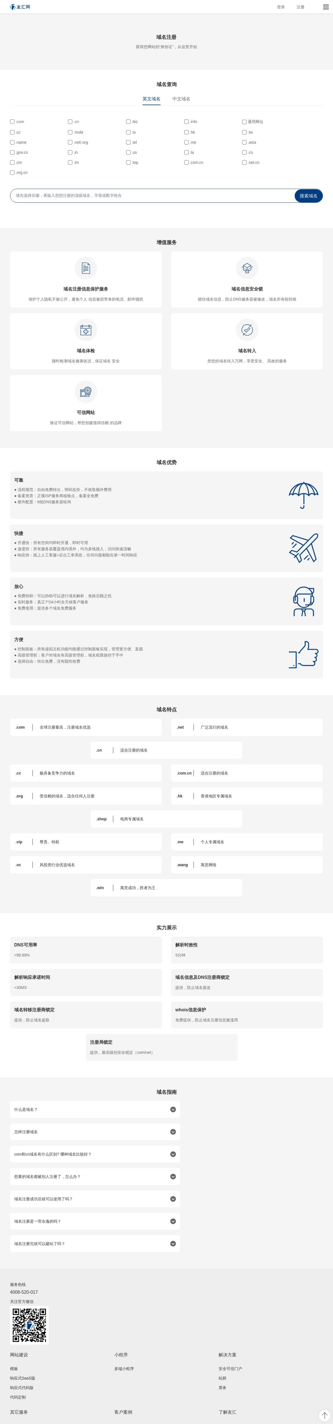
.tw (122, 142)
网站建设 (19, 1287)
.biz (123, 121)
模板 (14, 1301)
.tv (18, 142)
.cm (71, 162)
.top (175, 162)
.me (19, 152)
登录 (281, 7)
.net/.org (231, 142)
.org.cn (22, 172)
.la (279, 152)
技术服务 (18, 1387)
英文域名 (151, 98)
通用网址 (232, 121)
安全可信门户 (230, 1301)
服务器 (16, 1368)
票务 (222, 1320)
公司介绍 (226, 1358)
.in (174, 152)
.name (177, 142)
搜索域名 (309, 195)
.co (18, 162)
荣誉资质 (226, 1368)
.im (122, 162)
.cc (279, 121)
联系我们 (226, 1377)
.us (227, 152)
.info (175, 121)
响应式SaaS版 (22, 1310)
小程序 (121, 1287)
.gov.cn (126, 152)
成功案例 (122, 1358)
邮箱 (14, 1377)
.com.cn (231, 162)
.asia (72, 152)
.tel (279, 142)
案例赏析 (122, 1368)
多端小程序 (124, 1301)
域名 (14, 1358)
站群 (222, 1310)
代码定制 (18, 1329)
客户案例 (123, 1344)
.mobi (281, 131)
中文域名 (181, 98)
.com (20, 121)
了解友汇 (228, 1344)
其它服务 (19, 1344)
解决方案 (228, 1287)
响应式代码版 (22, 1320)
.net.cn (282, 162)
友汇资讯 (226, 1387)
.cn (70, 121)
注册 (300, 7)
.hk (70, 142)
